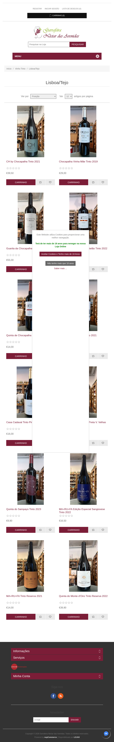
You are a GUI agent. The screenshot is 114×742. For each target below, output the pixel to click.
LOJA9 (77, 737)
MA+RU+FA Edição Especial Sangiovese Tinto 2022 (82, 511)
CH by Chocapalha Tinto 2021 (23, 161)
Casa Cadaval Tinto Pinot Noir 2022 (26, 422)
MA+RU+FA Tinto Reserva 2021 (24, 596)
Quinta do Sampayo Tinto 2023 (23, 509)
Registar (37, 9)
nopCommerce (50, 737)
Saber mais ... (60, 268)
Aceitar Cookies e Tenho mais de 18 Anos (60, 254)
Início (9, 69)
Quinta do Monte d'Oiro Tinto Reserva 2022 (83, 596)
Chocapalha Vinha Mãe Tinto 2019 (78, 161)
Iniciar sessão (52, 9)
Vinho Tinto (20, 69)
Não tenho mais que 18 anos (60, 263)
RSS (60, 696)
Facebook (53, 696)
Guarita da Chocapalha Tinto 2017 (25, 248)
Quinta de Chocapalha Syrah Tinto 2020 (28, 335)
